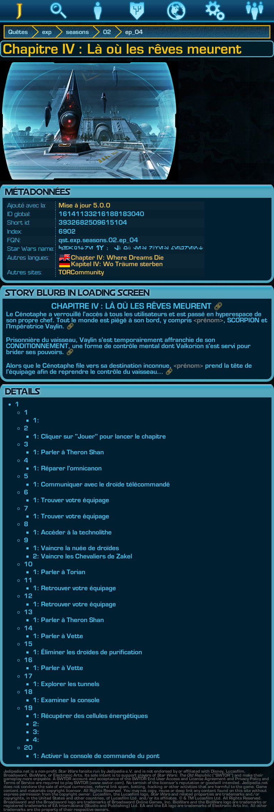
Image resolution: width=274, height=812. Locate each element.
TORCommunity (81, 272)
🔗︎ (218, 305)
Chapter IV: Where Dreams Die (76, 257)
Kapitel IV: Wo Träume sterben (76, 264)
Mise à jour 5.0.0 (84, 205)
